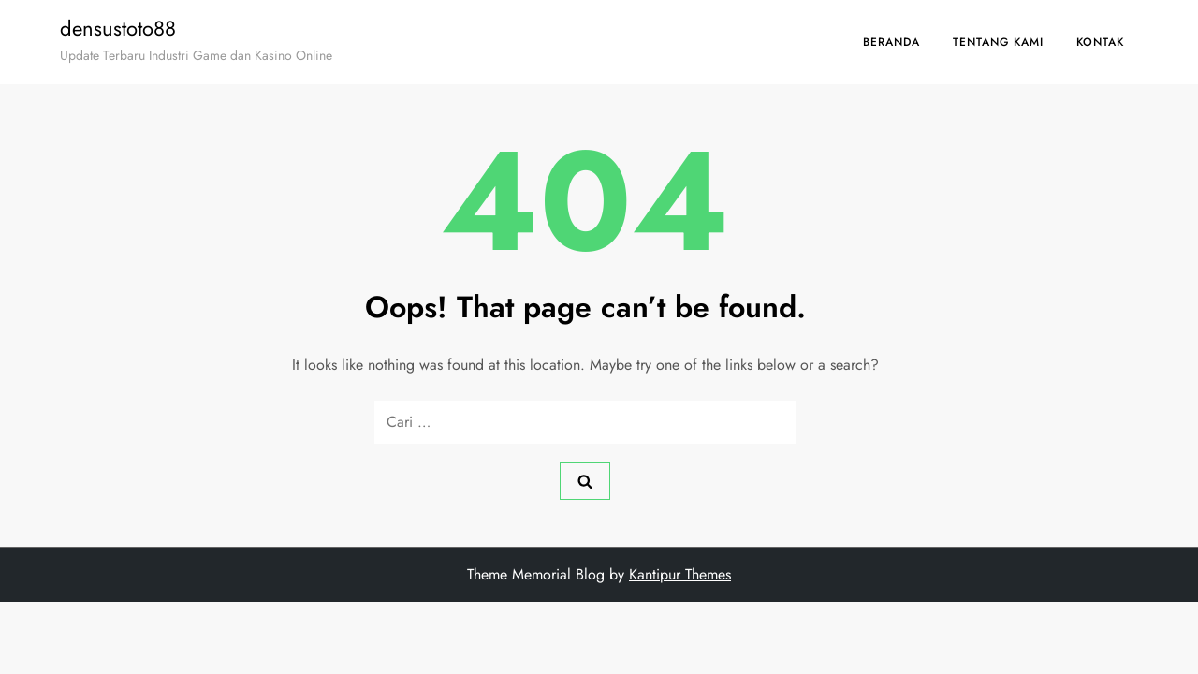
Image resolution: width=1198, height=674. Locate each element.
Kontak (1100, 42)
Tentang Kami (998, 42)
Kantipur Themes (680, 574)
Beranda (891, 42)
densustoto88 (118, 28)
